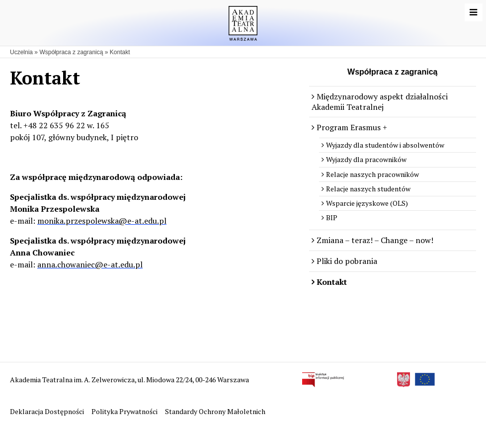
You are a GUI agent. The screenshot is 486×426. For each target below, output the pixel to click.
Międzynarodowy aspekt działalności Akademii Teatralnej (380, 101)
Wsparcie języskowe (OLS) (367, 203)
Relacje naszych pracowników (372, 174)
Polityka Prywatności (125, 411)
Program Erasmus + (352, 127)
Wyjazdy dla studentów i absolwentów (385, 145)
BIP (331, 217)
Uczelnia (21, 52)
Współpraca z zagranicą (71, 52)
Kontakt (120, 52)
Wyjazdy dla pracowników (366, 159)
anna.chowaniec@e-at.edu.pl (90, 264)
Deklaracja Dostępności (47, 411)
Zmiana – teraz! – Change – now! (375, 240)
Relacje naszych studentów (368, 188)
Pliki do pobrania (347, 261)
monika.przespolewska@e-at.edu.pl (101, 220)
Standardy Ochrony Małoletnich (215, 411)
